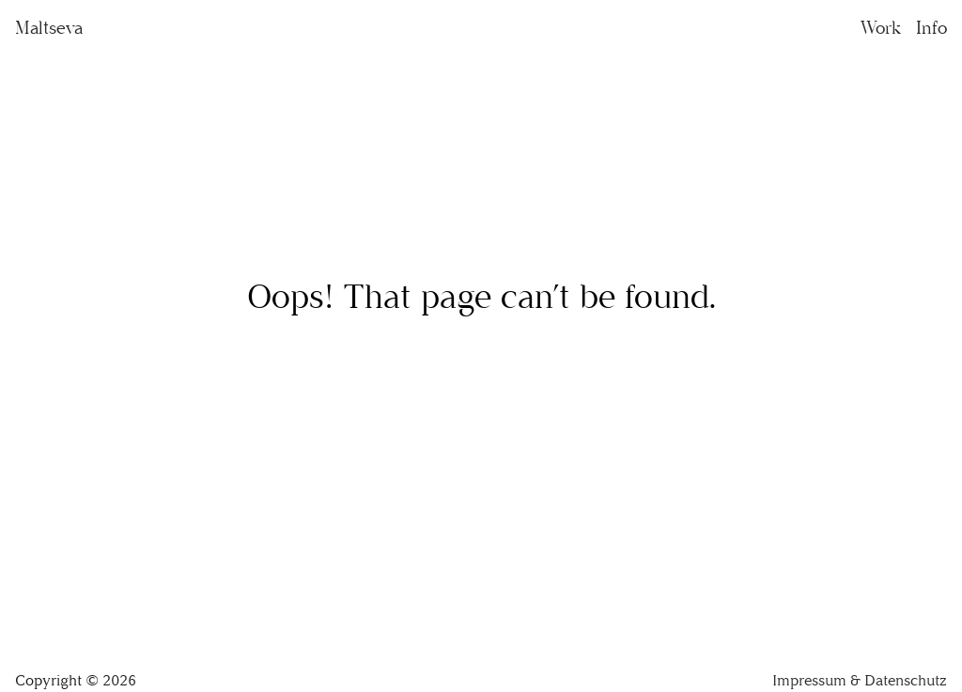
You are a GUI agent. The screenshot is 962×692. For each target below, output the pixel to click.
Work (881, 27)
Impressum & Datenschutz (859, 680)
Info (931, 27)
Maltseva (49, 27)
